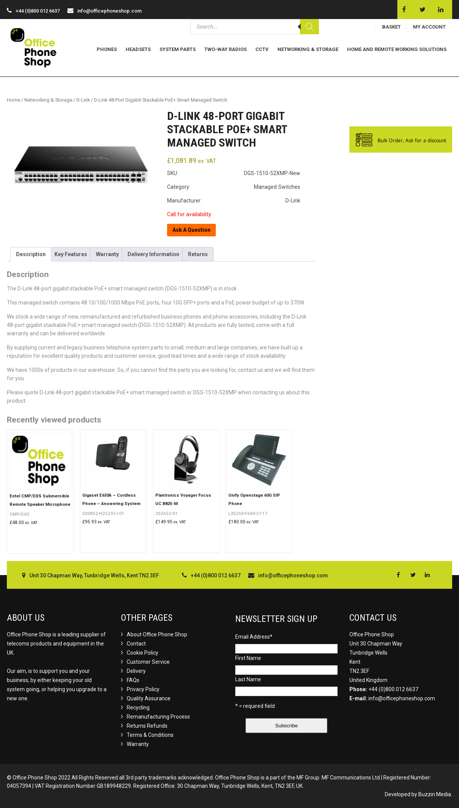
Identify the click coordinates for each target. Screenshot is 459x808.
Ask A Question (191, 230)
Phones (107, 49)
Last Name (248, 679)
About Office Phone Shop (157, 634)
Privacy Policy (143, 689)
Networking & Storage (307, 49)
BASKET (391, 27)
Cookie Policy (142, 653)
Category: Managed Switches (233, 187)
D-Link (83, 100)
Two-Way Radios (225, 49)
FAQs (133, 680)
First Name (248, 658)
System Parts (177, 49)
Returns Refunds (147, 726)
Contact (136, 644)
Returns (198, 254)
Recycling (138, 707)
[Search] (309, 26)
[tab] (30, 254)
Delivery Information (153, 254)
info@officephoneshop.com (109, 11)
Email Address (254, 637)
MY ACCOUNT (429, 27)
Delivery (136, 671)
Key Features (70, 254)
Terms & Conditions (150, 735)
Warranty (107, 254)
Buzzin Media (434, 794)
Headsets (138, 49)
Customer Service (148, 662)
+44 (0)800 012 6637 (393, 689)
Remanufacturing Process (158, 717)
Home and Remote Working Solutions (396, 49)
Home (13, 100)
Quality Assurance (149, 698)
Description (31, 254)
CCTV (262, 49)
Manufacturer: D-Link (233, 201)
